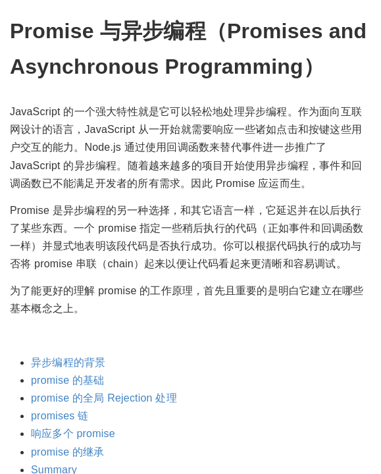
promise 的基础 (68, 380)
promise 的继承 (68, 452)
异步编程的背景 (68, 362)
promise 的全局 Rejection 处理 (104, 398)
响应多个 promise (73, 433)
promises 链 (59, 415)
